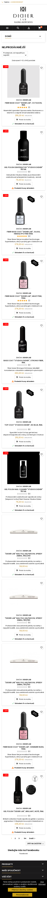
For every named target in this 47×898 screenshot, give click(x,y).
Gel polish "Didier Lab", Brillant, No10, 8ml (23, 811)
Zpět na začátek (35, 843)
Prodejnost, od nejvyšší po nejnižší (15, 54)
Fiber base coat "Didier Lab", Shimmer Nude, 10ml (23, 748)
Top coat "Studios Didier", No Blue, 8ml (24, 425)
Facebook (23, 853)
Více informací (42, 883)
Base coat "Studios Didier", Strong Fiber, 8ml (24, 361)
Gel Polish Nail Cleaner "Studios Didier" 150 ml (23, 490)
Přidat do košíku (23, 120)
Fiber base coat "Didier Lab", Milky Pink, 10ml (23, 297)
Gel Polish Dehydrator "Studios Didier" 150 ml (23, 168)
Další (32, 838)
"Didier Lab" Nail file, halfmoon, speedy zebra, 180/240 (23, 554)
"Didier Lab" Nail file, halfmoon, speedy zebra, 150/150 (23, 683)
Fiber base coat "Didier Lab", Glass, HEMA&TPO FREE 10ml (23, 232)
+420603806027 (16, 2)
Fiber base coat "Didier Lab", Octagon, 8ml (23, 104)
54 (25, 838)
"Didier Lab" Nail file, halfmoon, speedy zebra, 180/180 (23, 619)
